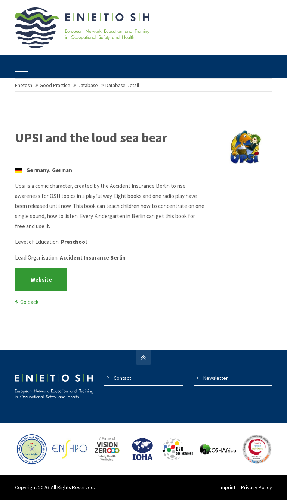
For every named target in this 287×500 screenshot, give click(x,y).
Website (41, 279)
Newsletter (215, 378)
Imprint (227, 487)
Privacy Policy (256, 487)
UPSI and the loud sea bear (91, 138)
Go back (29, 301)
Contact (122, 378)
